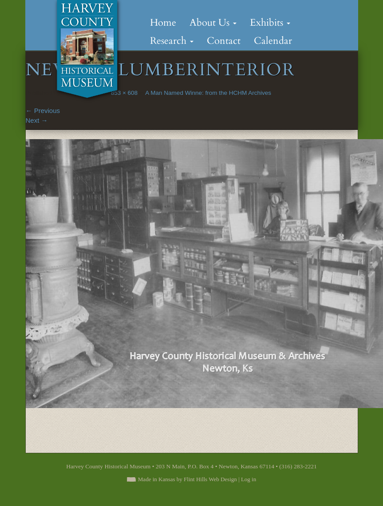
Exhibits (270, 22)
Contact (224, 40)
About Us (213, 22)
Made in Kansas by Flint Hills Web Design (187, 479)
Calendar (273, 40)
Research (171, 40)
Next (37, 120)
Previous (43, 110)
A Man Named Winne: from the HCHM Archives (208, 93)
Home (163, 22)
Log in (248, 479)
